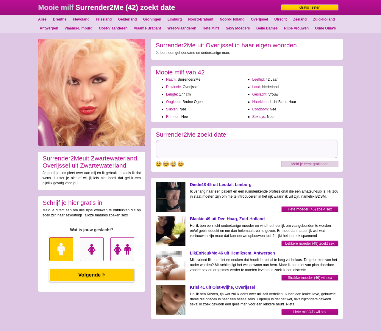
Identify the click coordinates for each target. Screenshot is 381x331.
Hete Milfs (211, 28)
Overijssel (259, 19)
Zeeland (300, 19)
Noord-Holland (232, 19)
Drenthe (59, 19)
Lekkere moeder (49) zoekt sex (309, 243)
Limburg (175, 19)
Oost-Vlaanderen (113, 28)
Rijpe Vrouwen (296, 28)
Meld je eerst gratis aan (310, 164)
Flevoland (81, 19)
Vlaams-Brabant (147, 28)
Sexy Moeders (238, 28)
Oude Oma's (325, 28)
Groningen (152, 19)
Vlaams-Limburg (79, 28)
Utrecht (280, 19)
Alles (42, 19)
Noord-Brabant (200, 19)
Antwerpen (49, 28)
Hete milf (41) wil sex (309, 312)
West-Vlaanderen (181, 28)
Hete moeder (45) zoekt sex (310, 209)
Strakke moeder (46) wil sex (310, 278)
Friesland (104, 19)
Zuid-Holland (324, 19)
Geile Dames (267, 28)
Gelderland (127, 19)
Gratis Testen (309, 7)
